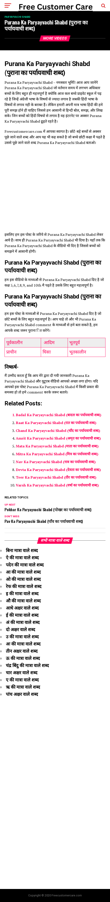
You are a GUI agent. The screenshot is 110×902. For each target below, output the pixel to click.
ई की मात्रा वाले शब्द (22, 615)
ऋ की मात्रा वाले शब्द (23, 687)
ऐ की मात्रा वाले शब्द (22, 557)
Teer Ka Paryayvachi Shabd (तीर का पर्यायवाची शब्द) (56, 477)
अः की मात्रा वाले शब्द (23, 644)
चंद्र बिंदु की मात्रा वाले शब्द (27, 665)
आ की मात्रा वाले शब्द (23, 572)
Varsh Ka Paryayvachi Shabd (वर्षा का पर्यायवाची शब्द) (57, 485)
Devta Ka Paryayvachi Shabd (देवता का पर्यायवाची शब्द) (58, 469)
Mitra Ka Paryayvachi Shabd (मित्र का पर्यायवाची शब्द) (57, 453)
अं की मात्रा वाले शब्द (23, 622)
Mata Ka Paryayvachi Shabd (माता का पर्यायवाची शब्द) (57, 446)
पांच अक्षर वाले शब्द (22, 694)
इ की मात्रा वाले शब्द (22, 593)
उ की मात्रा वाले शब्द (22, 636)
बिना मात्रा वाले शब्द (22, 550)
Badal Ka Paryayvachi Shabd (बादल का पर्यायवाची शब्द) (58, 414)
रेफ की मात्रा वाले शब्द (23, 586)
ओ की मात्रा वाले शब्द (23, 579)
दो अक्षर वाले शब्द (20, 629)
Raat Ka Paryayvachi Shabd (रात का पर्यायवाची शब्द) (56, 422)
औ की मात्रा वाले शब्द (23, 601)
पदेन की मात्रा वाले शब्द (25, 565)
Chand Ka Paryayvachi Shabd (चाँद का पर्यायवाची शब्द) (58, 430)
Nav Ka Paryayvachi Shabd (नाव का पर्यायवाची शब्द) (56, 461)
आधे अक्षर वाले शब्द (22, 608)
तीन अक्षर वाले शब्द (22, 651)
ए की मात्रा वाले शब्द (22, 680)
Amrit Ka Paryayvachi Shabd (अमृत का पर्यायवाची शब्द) (58, 438)
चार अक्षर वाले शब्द (21, 672)
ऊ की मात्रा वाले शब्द (23, 658)
